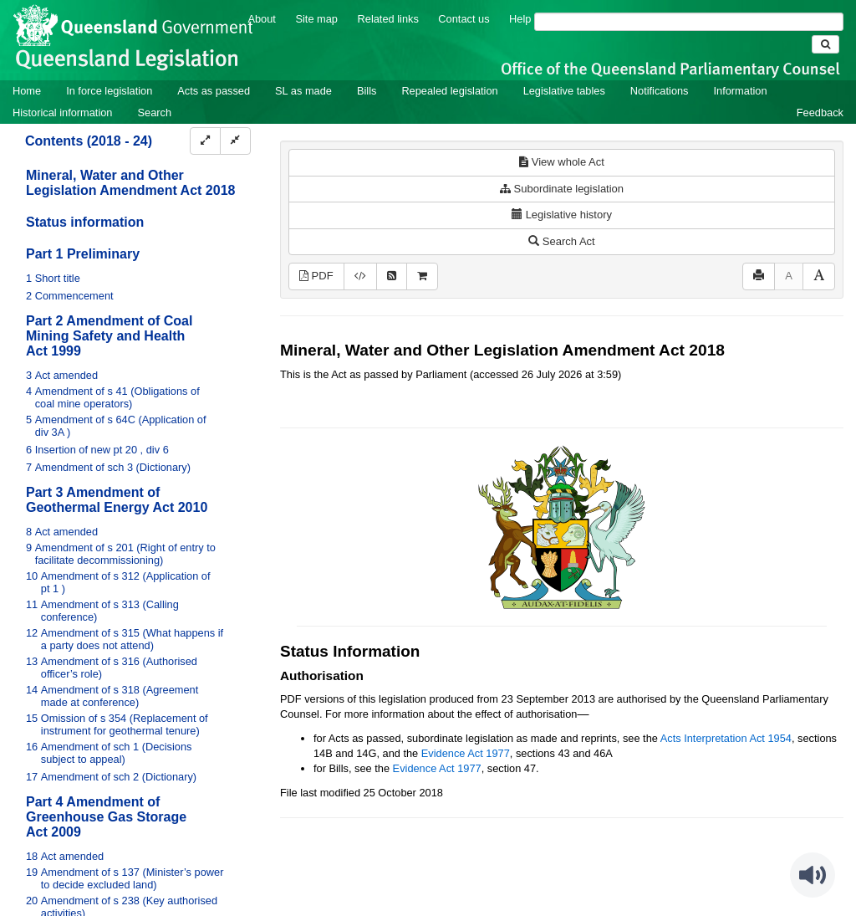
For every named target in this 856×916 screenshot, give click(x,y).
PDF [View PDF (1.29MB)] (316, 275)
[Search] (688, 22)
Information (740, 90)
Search (154, 112)
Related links (388, 19)
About (261, 19)
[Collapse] (235, 141)
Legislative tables (564, 90)
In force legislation (109, 90)
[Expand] (205, 141)
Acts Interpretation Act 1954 (726, 738)
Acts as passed (213, 90)
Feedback (820, 112)
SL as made (303, 90)
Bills (366, 90)
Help (520, 19)
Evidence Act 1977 (465, 753)
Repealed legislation (449, 90)
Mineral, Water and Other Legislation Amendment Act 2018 (130, 182)
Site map (316, 19)
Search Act (561, 241)
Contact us (463, 19)
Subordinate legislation (562, 188)
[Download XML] (360, 276)
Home (27, 90)
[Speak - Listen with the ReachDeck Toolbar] (812, 875)
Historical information (62, 112)
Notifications (659, 90)
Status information (85, 222)
